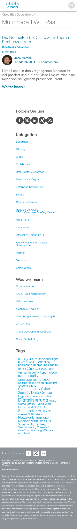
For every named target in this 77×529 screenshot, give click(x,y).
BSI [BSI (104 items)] (57, 365)
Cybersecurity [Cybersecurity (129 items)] (29, 389)
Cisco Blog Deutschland (17, 14)
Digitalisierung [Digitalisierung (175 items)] (33, 400)
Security (21, 260)
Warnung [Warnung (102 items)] (36, 430)
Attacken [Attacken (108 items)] (44, 362)
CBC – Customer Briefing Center (35, 212)
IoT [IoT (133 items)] (39, 407)
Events (20, 194)
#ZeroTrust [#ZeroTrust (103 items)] (25, 362)
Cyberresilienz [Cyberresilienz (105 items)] (27, 385)
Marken (6, 465)
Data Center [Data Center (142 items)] (42, 393)
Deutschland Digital (27, 179)
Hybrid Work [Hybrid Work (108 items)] (44, 404)
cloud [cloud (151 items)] (44, 379)
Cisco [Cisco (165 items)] (32, 368)
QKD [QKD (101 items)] (46, 418)
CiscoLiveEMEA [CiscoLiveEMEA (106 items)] (28, 379)
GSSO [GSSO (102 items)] (52, 401)
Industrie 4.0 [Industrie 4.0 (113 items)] (27, 407)
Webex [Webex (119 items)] (48, 430)
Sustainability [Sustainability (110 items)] (27, 427)
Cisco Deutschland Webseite (33, 331)
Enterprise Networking (29, 187)
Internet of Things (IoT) (30, 235)
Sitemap (50, 461)
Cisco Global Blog (27, 339)
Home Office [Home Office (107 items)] (26, 404)
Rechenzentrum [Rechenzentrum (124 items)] (30, 421)
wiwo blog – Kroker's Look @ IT (35, 316)
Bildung (20, 149)
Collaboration (24, 164)
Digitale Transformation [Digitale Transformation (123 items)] (35, 396)
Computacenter (25, 286)
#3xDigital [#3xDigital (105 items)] (24, 359)
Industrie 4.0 (23, 220)
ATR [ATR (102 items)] (34, 362)
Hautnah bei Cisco (27, 210)
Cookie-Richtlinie (60, 463)
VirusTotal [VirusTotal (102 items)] (24, 430)
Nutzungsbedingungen (13, 463)
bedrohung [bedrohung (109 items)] (25, 365)
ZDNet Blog (23, 324)
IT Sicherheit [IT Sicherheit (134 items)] (32, 409)
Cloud (19, 157)
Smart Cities (23, 268)
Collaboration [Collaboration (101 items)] (26, 383)
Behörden (22, 142)
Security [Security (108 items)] (23, 424)
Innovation (22, 227)
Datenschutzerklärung (38, 463)
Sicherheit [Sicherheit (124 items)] (38, 424)
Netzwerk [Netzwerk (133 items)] (26, 418)
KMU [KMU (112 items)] (39, 411)
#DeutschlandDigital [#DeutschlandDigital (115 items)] (45, 359)
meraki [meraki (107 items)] (22, 414)
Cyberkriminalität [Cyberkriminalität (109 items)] (46, 383)
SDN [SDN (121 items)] (47, 421)
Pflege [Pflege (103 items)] (38, 418)
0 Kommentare (48, 62)
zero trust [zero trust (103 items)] (24, 433)
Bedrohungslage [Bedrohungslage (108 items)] (43, 365)
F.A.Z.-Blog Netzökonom (31, 294)
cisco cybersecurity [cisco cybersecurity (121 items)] (37, 374)
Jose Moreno (23, 58)
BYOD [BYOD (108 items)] (22, 369)
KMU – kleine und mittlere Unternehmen (31, 244)
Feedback (18, 461)
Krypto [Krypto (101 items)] (47, 411)
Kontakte (6, 461)
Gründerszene (24, 301)
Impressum (31, 461)
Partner (20, 253)
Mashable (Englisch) (28, 309)
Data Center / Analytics (30, 172)
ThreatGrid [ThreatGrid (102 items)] (43, 427)
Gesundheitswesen (27, 202)
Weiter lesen (13, 87)
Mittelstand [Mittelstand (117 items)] (35, 414)
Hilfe (41, 461)
